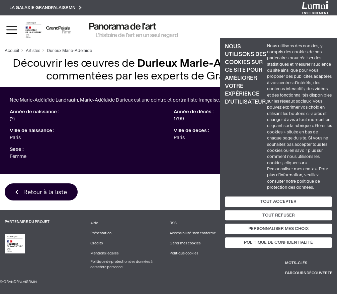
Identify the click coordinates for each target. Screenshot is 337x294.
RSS (173, 223)
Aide (94, 223)
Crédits (96, 243)
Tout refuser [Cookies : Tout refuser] (278, 215)
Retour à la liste (45, 192)
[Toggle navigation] (12, 30)
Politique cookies (184, 253)
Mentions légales (104, 253)
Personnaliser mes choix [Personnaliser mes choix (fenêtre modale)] (278, 229)
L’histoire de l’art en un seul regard (137, 35)
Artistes (33, 51)
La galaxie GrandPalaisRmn (45, 7)
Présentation (100, 233)
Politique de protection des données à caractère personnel (121, 264)
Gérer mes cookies (185, 243)
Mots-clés (296, 263)
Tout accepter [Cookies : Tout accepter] (278, 201)
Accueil (12, 51)
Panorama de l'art (122, 26)
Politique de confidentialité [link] (278, 242)
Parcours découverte (308, 273)
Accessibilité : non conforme (193, 233)
